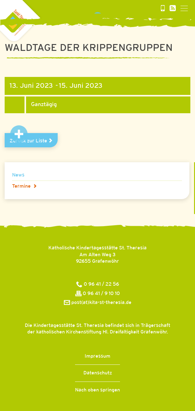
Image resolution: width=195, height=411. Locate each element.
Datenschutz (97, 373)
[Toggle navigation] (184, 8)
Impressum (97, 356)
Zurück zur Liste (31, 140)
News (18, 175)
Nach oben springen (97, 390)
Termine (24, 186)
